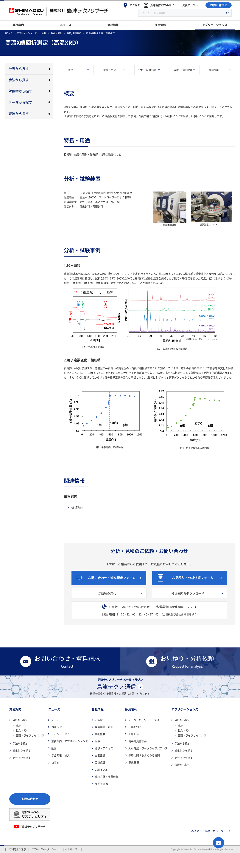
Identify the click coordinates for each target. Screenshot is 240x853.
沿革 (97, 741)
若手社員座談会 (137, 741)
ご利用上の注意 (17, 849)
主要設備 (100, 755)
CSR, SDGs (101, 769)
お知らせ (56, 727)
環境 (18, 725)
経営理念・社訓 (104, 727)
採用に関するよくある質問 (144, 755)
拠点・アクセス (104, 748)
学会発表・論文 (60, 755)
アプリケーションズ (184, 709)
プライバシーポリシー (44, 849)
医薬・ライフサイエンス (30, 735)
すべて (55, 720)
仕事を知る (134, 727)
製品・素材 (22, 730)
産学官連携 (101, 784)
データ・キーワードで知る (144, 720)
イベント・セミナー (63, 734)
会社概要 (100, 734)
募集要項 (133, 762)
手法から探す (20, 743)
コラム (55, 762)
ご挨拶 (99, 720)
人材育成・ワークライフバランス (148, 748)
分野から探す (20, 720)
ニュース (54, 709)
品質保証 (100, 762)
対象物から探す (22, 750)
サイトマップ (70, 849)
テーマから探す (22, 757)
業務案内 (15, 709)
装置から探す (182, 764)
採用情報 (131, 709)
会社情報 (98, 709)
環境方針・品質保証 (106, 776)
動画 (54, 748)
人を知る (133, 734)
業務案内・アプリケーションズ (69, 741)
